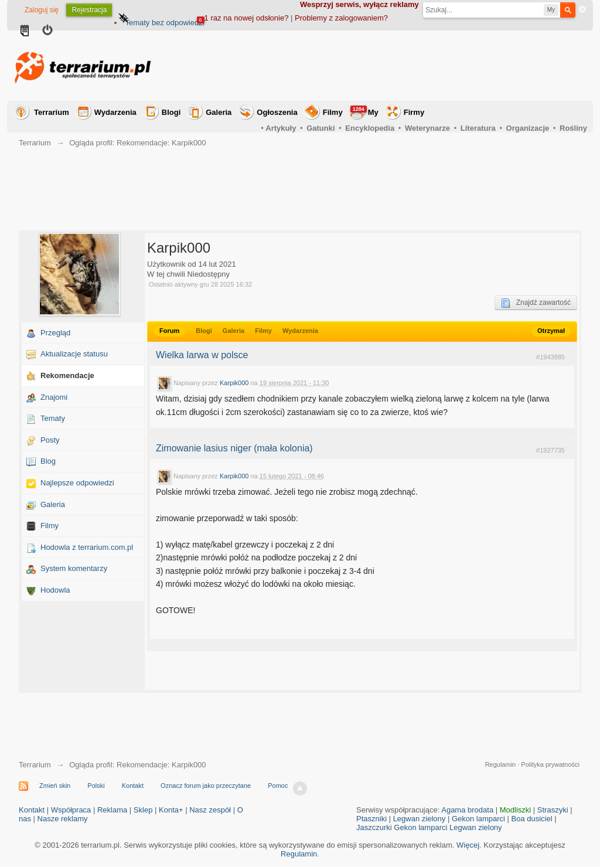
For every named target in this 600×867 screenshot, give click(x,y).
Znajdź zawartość (536, 303)
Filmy (333, 112)
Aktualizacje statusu (74, 353)
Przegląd (55, 332)
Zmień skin (54, 785)
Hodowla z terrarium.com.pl (86, 547)
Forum (169, 330)
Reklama (112, 809)
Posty (50, 440)
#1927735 (550, 450)
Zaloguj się (42, 10)
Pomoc (278, 785)
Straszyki (552, 809)
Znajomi (53, 397)
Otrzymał (551, 330)
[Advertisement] (374, 65)
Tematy (52, 418)
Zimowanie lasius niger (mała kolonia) (234, 448)
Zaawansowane (582, 9)
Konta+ (171, 809)
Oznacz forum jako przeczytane (206, 785)
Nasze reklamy (63, 818)
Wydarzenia (115, 112)
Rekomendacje (67, 375)
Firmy (414, 112)
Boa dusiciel (532, 818)
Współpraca (71, 809)
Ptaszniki (371, 818)
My (364, 111)
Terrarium (51, 112)
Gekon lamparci (478, 818)
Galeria (218, 112)
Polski (95, 785)
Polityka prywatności (550, 764)
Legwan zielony (419, 818)
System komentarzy (73, 568)
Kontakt (133, 785)
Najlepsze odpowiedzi (77, 482)
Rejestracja (89, 10)
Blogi (171, 112)
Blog (48, 461)
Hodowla (55, 590)
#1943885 (550, 357)
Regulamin (500, 764)
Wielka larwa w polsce (202, 355)
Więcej (467, 845)
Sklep (143, 809)
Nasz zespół (210, 809)
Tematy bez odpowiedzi (164, 22)
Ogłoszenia (277, 112)
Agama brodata (467, 809)
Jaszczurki (374, 827)
